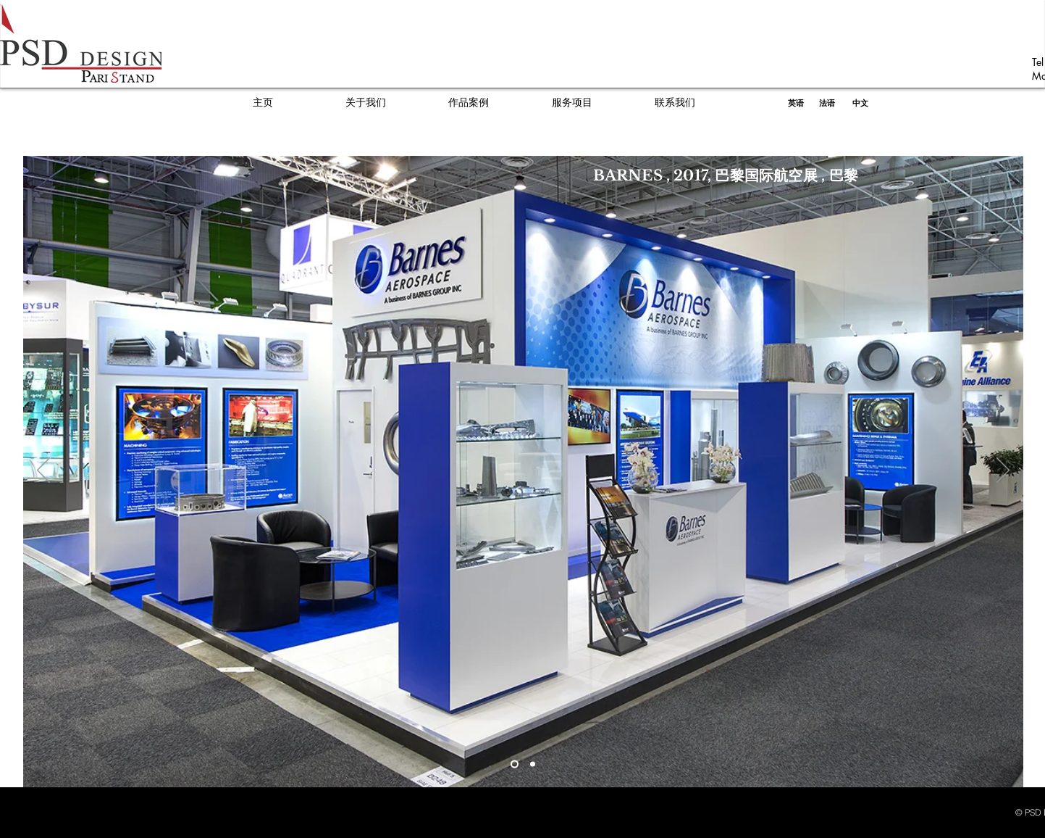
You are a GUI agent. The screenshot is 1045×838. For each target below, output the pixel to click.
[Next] (1003, 471)
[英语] (796, 102)
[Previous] (43, 471)
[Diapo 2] (532, 764)
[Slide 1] (515, 764)
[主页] (262, 102)
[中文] (860, 102)
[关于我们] (365, 102)
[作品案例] (468, 102)
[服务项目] (572, 102)
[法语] (827, 102)
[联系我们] (675, 102)
